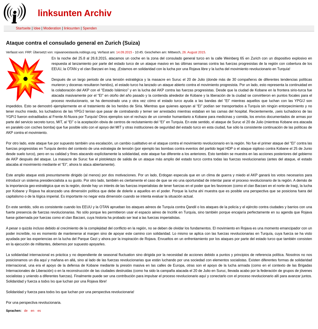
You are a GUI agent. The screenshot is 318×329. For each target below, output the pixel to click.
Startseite (23, 28)
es (39, 310)
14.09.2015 (124, 52)
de (26, 310)
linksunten (72, 28)
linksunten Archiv (75, 13)
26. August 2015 (193, 52)
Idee (37, 28)
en (32, 310)
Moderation (52, 28)
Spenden (90, 28)
